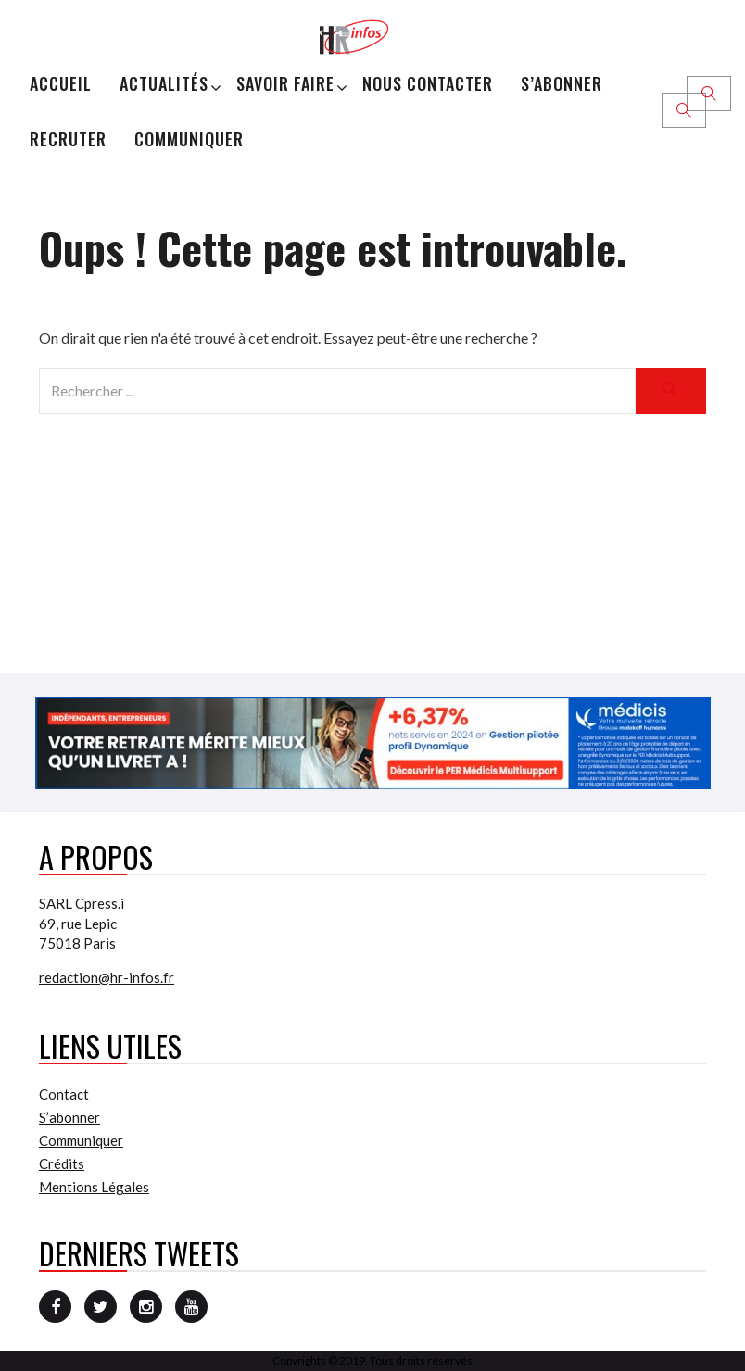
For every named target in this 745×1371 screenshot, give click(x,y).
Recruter (68, 139)
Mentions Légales (94, 1186)
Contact (64, 1094)
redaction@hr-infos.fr (106, 977)
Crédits (61, 1163)
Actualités (164, 83)
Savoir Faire (285, 83)
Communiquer (189, 139)
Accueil (61, 83)
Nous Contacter (427, 83)
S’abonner (561, 83)
